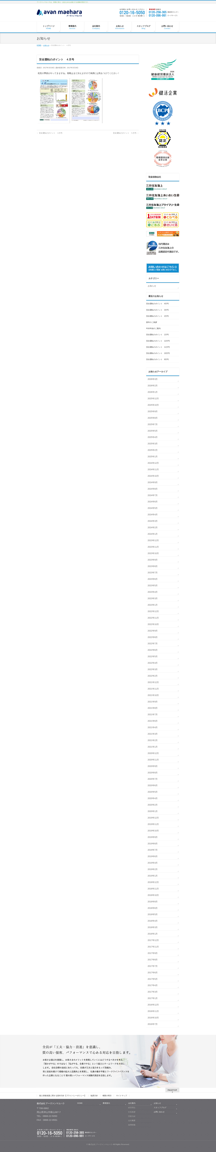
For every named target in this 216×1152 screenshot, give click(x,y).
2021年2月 (153, 740)
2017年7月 (153, 966)
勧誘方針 (94, 1096)
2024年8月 (153, 489)
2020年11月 (153, 759)
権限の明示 (107, 1096)
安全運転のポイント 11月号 (158, 347)
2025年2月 (153, 450)
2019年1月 (153, 876)
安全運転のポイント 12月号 (158, 341)
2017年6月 (153, 972)
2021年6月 (153, 721)
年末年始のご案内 (153, 328)
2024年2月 (153, 527)
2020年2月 (153, 805)
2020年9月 (153, 766)
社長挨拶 (131, 1112)
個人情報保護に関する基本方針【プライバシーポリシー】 (62, 1096)
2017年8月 (153, 959)
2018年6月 (153, 908)
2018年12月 (153, 882)
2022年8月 (153, 637)
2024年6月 (153, 501)
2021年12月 (153, 682)
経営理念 (131, 1107)
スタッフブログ (160, 1107)
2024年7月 (153, 495)
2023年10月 (153, 553)
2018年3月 (153, 927)
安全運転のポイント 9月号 (157, 359)
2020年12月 (153, 753)
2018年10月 (153, 895)
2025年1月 (153, 456)
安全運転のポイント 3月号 (157, 310)
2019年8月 (153, 843)
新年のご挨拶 (151, 322)
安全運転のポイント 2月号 (157, 316)
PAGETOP (172, 1090)
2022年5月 (153, 656)
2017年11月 (153, 946)
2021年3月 (153, 734)
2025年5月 (153, 431)
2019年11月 (153, 824)
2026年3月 (153, 379)
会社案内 (131, 1103)
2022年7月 (153, 643)
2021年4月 (153, 727)
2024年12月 (153, 463)
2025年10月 (153, 405)
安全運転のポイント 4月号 (157, 304)
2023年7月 (153, 572)
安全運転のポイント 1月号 (157, 335)
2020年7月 (153, 779)
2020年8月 (153, 772)
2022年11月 (153, 618)
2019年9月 (153, 837)
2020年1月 (153, 811)
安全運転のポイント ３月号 (49, 133)
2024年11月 (153, 469)
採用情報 (131, 1125)
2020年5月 (153, 792)
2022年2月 (153, 676)
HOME (80, 1103)
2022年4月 (153, 663)
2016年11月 (153, 1011)
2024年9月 (153, 482)
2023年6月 (153, 579)
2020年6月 (153, 785)
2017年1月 (153, 998)
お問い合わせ (159, 1112)
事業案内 (106, 1103)
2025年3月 (153, 443)
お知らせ (152, 286)
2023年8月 (153, 566)
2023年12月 (153, 540)
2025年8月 (153, 418)
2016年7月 (153, 1024)
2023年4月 (153, 592)
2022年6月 (153, 650)
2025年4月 (153, 437)
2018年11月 (153, 888)
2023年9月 (153, 560)
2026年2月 (153, 385)
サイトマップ (121, 1096)
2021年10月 (153, 695)
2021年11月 (153, 689)
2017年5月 (153, 979)
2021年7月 (153, 714)
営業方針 (131, 1116)
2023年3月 (153, 598)
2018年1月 (153, 934)
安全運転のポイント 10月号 (158, 353)
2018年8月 (153, 901)
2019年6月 (153, 856)
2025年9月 (153, 411)
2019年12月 (153, 818)
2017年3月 (153, 992)
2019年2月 (153, 869)
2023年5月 (153, 585)
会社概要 (131, 1120)
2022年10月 (153, 624)
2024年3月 (153, 521)
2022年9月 (153, 631)
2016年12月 (153, 1004)
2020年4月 (153, 798)
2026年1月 (153, 392)
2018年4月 (153, 921)
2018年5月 (153, 914)
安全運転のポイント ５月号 (126, 133)
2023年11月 (153, 547)
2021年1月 (153, 747)
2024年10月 (153, 476)
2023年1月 (153, 605)
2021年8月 (153, 708)
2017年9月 (153, 953)
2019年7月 (153, 850)
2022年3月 (153, 669)
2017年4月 (153, 985)
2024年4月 (153, 514)
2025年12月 (153, 398)
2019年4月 (153, 863)
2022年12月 (153, 611)
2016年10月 (153, 1017)
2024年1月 (153, 534)
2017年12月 (153, 940)
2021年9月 (153, 701)
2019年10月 (153, 830)
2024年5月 (153, 508)
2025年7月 (153, 424)
